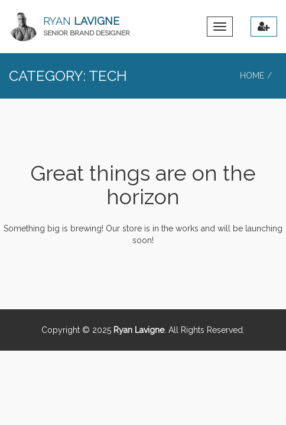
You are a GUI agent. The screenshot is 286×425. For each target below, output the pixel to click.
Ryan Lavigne (138, 330)
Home (252, 75)
